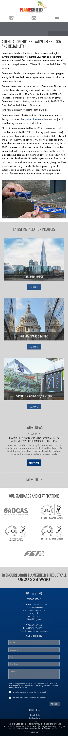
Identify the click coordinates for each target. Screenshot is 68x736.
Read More (34, 462)
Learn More (44, 728)
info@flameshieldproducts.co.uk (35, 631)
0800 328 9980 (34, 579)
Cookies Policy (35, 718)
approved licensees (32, 119)
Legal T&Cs (35, 715)
